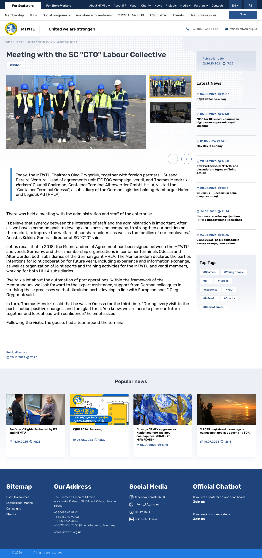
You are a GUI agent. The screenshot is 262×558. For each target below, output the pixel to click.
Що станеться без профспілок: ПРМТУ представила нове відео (219, 218)
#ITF (206, 280)
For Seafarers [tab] (23, 6)
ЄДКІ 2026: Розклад (211, 99)
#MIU (229, 289)
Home (8, 41)
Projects (171, 5)
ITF (33, 15)
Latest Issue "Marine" (20, 503)
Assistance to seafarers (94, 15)
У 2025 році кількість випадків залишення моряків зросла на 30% (225, 431)
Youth (134, 5)
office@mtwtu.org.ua (241, 29)
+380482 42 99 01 (66, 512)
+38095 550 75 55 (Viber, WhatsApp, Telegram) (84, 525)
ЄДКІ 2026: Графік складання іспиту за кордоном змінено (217, 241)
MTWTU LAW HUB (131, 15)
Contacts (218, 5)
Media (185, 5)
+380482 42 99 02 (66, 517)
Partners (201, 5)
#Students (210, 289)
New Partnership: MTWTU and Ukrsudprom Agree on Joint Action (217, 169)
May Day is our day (209, 146)
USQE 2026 (158, 15)
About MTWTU (99, 5)
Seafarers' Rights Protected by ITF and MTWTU (33, 431)
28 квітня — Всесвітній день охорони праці (216, 194)
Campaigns (13, 508)
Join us (199, 502)
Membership (14, 15)
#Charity (229, 298)
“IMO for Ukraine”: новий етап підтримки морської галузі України (217, 122)
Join (243, 14)
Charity (146, 5)
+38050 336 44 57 (66, 521)
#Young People (234, 272)
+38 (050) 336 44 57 (202, 29)
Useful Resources (203, 15)
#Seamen (209, 272)
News (158, 5)
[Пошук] (250, 4)
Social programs (56, 15)
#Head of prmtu (213, 307)
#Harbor (15, 65)
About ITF (120, 5)
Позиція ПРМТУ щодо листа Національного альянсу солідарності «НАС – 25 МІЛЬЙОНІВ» (156, 434)
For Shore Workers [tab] (58, 5)
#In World (209, 298)
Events (178, 15)
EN (235, 5)
